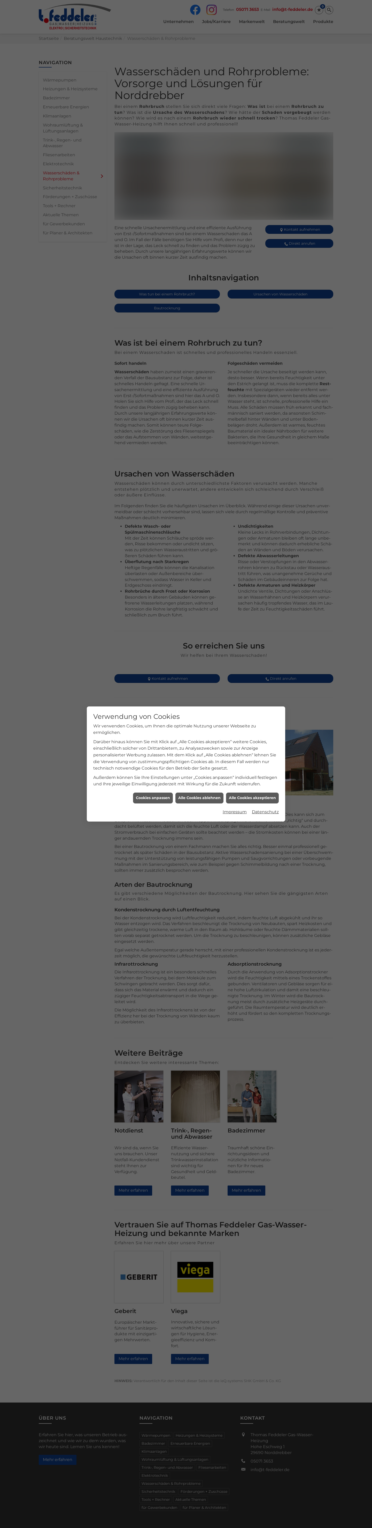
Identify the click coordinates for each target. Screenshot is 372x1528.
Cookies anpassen (153, 795)
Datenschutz (265, 809)
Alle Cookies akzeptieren (252, 795)
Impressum (235, 809)
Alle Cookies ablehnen (199, 795)
